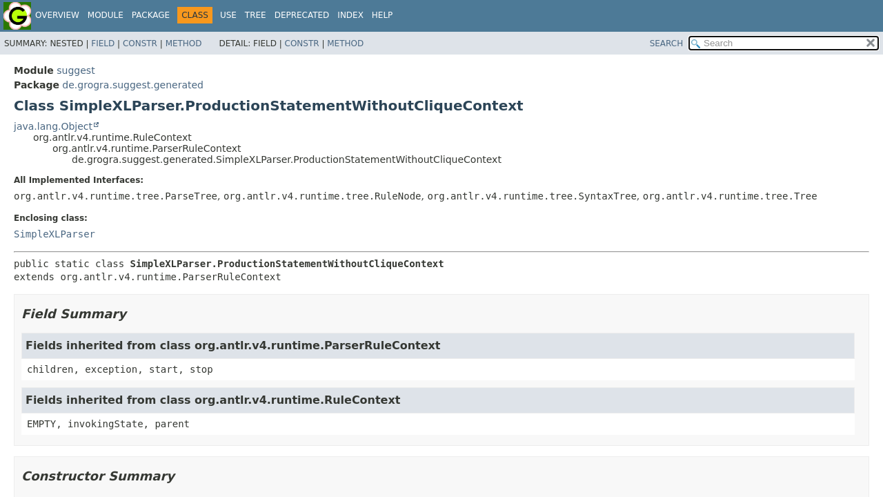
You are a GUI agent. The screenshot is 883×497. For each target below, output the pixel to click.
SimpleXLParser (54, 234)
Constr (140, 43)
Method (184, 43)
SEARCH (667, 43)
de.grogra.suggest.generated (133, 84)
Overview (57, 15)
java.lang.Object (53, 126)
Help (382, 15)
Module (105, 15)
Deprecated (302, 15)
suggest (76, 70)
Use (228, 15)
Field (103, 43)
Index (350, 15)
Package (151, 15)
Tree (255, 15)
